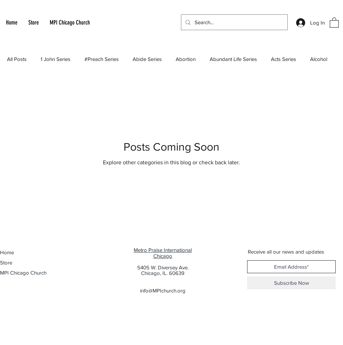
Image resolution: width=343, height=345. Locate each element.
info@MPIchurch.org (163, 291)
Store (6, 262)
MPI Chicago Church (19, 273)
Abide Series (147, 59)
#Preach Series (101, 59)
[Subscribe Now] (291, 282)
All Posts (17, 59)
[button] (334, 22)
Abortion (186, 59)
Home (7, 252)
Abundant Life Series (233, 59)
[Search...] (234, 22)
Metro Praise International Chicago (163, 253)
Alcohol (318, 59)
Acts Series (283, 59)
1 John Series (55, 59)
